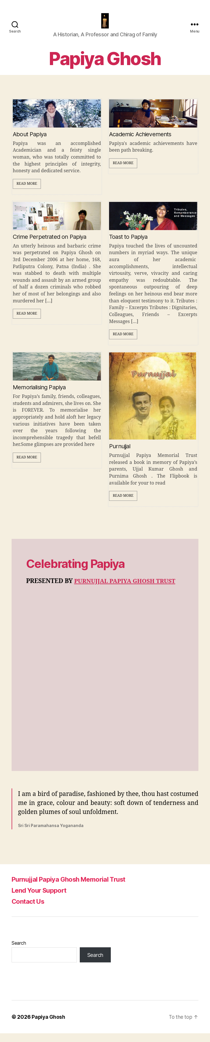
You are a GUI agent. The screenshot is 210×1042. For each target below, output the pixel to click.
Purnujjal (120, 454)
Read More (27, 192)
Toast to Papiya (128, 245)
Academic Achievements (140, 142)
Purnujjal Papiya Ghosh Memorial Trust (74, 888)
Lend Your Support (42, 899)
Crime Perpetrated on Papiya (49, 245)
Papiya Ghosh (49, 1026)
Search (19, 952)
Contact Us (30, 910)
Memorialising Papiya (39, 395)
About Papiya (29, 142)
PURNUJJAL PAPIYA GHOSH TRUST (127, 590)
